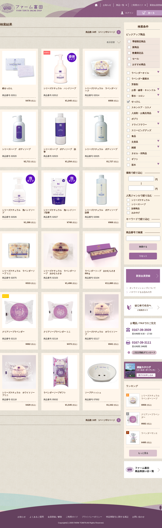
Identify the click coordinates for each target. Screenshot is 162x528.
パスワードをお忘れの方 (140, 292)
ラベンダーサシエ (149, 433)
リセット (143, 256)
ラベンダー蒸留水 (138, 78)
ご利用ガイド (137, 5)
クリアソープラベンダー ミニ (57, 332)
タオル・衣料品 (137, 153)
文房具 (133, 142)
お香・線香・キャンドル (142, 90)
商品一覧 (120, 5)
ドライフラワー (137, 124)
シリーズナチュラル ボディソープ (101, 149)
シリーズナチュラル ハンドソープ (60, 88)
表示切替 (111, 42)
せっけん (134, 101)
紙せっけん (7, 88)
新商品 (133, 47)
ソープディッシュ (93, 392)
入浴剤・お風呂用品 (139, 113)
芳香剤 (133, 84)
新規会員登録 (156, 5)
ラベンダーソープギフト (55, 392)
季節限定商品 (136, 41)
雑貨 (132, 147)
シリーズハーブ (137, 204)
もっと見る (143, 453)
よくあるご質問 (37, 517)
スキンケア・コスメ (139, 107)
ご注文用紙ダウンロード (144, 352)
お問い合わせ (138, 517)
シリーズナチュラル (139, 200)
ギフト (133, 159)
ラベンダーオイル (138, 73)
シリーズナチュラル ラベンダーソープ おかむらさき (60, 272)
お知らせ (107, 5)
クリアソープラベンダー (13, 332)
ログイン (129, 13)
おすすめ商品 (136, 64)
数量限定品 (135, 53)
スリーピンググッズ (139, 130)
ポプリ (133, 119)
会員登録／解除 (55, 517)
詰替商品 (134, 208)
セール (133, 58)
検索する (143, 247)
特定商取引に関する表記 (117, 517)
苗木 (132, 165)
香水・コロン (136, 96)
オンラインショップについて (142, 288)
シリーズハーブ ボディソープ (16, 149)
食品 (132, 136)
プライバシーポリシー (92, 517)
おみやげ (134, 213)
